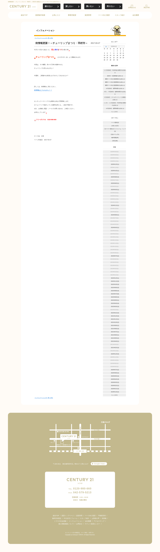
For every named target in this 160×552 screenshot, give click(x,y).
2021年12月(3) (115, 316)
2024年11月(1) (115, 205)
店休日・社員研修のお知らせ (115, 76)
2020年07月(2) (115, 369)
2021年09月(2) (115, 325)
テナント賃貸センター (92, 524)
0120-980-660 (79, 488)
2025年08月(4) (115, 177)
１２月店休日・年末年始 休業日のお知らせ (115, 71)
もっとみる (114, 111)
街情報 (104, 518)
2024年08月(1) (115, 215)
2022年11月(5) (115, 281)
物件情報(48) (114, 137)
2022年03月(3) (115, 306)
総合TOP (24, 15)
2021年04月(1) (115, 341)
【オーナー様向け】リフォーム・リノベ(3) (115, 130)
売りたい (110, 6)
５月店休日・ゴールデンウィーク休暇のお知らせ (115, 98)
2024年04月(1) (115, 227)
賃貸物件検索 (40, 15)
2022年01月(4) (115, 313)
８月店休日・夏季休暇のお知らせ (115, 88)
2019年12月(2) (115, 392)
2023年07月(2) (115, 256)
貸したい (69, 6)
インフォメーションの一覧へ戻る (44, 38)
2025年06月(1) (115, 183)
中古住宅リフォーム (71, 518)
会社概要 (135, 15)
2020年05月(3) (115, 376)
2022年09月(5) (115, 287)
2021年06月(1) (115, 335)
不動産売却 (102, 515)
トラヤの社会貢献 (60, 521)
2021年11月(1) (115, 319)
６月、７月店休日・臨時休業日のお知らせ (115, 93)
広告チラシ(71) (115, 134)
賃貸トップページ (68, 515)
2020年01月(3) (115, 388)
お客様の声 (95, 518)
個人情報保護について (66, 524)
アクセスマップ (99, 521)
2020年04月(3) (115, 379)
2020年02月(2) (115, 385)
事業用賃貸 (72, 15)
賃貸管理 (88, 15)
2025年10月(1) (115, 170)
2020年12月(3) (115, 354)
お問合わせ (132, 7)
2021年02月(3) (115, 347)
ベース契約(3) (115, 122)
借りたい (48, 6)
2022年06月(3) (115, 297)
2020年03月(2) (115, 382)
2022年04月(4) (115, 303)
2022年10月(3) (115, 284)
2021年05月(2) (115, 338)
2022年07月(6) (115, 294)
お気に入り (56, 15)
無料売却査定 (56, 518)
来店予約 (147, 7)
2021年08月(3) (115, 328)
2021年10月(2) (115, 322)
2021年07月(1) (115, 332)
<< (106, 46)
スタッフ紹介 (120, 15)
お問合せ (79, 524)
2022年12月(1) (115, 278)
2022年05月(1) (115, 300)
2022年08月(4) (115, 290)
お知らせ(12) (114, 125)
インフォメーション (76, 521)
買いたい (90, 6)
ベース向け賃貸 (104, 15)
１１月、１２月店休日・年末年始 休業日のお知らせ (115, 104)
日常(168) (115, 140)
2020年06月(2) (115, 373)
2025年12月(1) (115, 164)
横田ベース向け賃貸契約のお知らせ (115, 79)
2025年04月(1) (115, 189)
